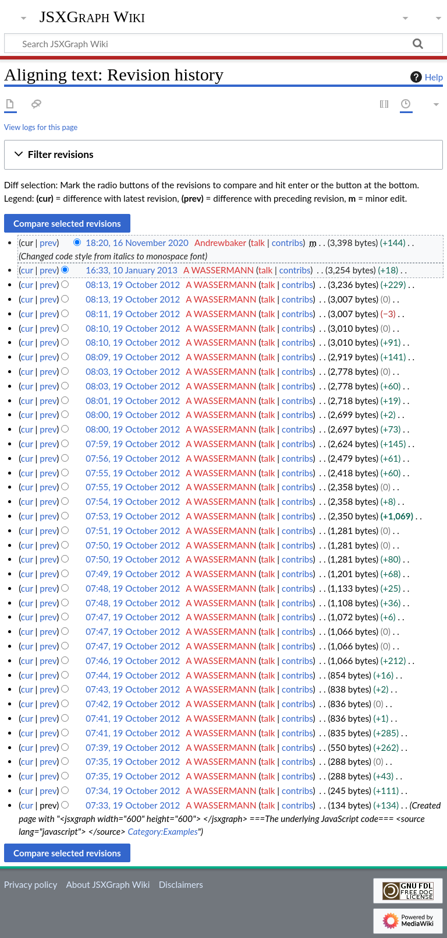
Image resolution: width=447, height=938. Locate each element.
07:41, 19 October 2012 (133, 718)
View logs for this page (40, 127)
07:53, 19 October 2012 (133, 516)
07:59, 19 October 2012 (133, 443)
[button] (223, 155)
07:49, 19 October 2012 (133, 573)
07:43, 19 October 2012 (133, 689)
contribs (287, 242)
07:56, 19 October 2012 (133, 458)
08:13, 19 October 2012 (133, 284)
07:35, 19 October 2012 (133, 761)
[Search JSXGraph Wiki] (223, 43)
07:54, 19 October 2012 (133, 501)
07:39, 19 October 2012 (133, 747)
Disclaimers (181, 884)
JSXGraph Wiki (92, 17)
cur (27, 270)
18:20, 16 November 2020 (137, 242)
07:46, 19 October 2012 (133, 660)
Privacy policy (30, 884)
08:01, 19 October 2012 (133, 400)
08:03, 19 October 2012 (133, 371)
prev (48, 242)
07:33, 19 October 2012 (133, 805)
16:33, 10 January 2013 (132, 270)
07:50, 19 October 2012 (133, 545)
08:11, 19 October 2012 (133, 313)
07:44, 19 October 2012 (133, 675)
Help (425, 77)
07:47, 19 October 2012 (133, 617)
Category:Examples (162, 831)
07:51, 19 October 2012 (133, 530)
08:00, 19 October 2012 (133, 414)
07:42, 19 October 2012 (133, 703)
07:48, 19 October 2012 (133, 588)
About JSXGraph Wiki (108, 884)
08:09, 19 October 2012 (133, 357)
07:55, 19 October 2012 (133, 473)
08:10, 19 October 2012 (133, 328)
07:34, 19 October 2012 (133, 790)
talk (258, 242)
